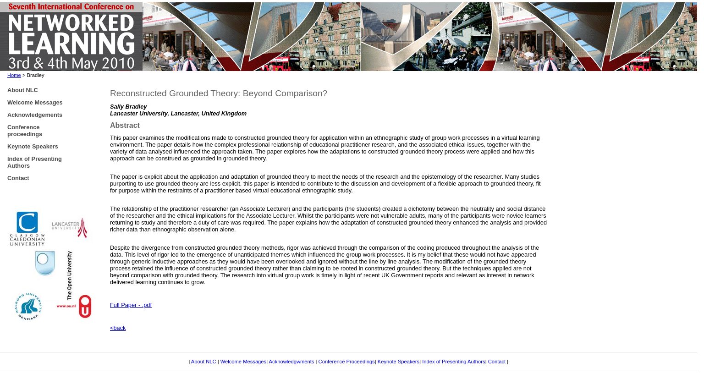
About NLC (204, 361)
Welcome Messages (243, 361)
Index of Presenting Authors (453, 361)
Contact (497, 361)
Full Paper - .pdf (131, 305)
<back (118, 327)
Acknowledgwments (291, 361)
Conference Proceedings (347, 361)
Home (14, 75)
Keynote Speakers (398, 361)
